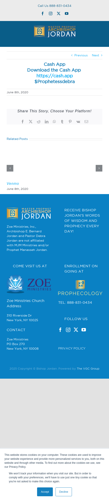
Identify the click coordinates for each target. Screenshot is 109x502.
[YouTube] (83, 330)
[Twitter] (76, 330)
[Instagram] (68, 330)
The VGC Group (88, 368)
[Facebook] (60, 330)
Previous (81, 55)
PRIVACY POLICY (71, 348)
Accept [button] (45, 491)
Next (95, 55)
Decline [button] (63, 491)
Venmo (13, 183)
